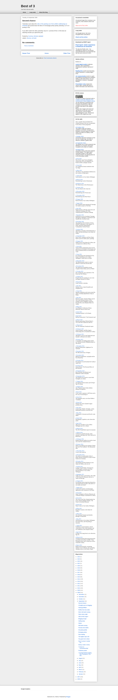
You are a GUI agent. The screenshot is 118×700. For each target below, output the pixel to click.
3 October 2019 (80, 136)
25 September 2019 (81, 143)
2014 (78, 579)
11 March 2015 (79, 325)
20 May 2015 (79, 306)
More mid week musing (84, 612)
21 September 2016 (80, 236)
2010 (78, 588)
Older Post (66, 53)
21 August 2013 (79, 481)
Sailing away (81, 621)
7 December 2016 (80, 215)
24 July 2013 (78, 492)
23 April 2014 (79, 418)
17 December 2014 (80, 346)
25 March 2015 (79, 319)
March (80, 669)
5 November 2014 (80, 355)
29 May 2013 (79, 508)
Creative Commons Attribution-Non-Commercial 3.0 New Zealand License (85, 100)
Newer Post (26, 53)
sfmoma (29, 38)
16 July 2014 (78, 397)
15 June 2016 (79, 254)
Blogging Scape (82, 618)
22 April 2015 (79, 312)
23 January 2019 (79, 187)
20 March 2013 (79, 537)
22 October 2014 (79, 360)
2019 (78, 568)
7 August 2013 (79, 487)
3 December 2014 (80, 351)
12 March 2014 (79, 432)
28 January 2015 (79, 339)
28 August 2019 (80, 149)
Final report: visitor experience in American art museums (85, 45)
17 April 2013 (79, 525)
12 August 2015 (79, 276)
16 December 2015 (80, 260)
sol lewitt (34, 38)
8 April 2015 (78, 316)
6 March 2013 (79, 545)
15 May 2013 (79, 513)
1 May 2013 (78, 519)
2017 (78, 572)
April (80, 667)
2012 (78, 583)
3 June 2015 (78, 297)
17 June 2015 (79, 291)
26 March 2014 (79, 428)
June (80, 662)
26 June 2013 (79, 504)
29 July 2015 (78, 281)
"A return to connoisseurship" (83, 647)
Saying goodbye (82, 607)
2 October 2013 (79, 466)
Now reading (81, 634)
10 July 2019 (78, 158)
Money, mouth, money (84, 644)
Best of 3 (28, 6)
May (80, 665)
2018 (78, 570)
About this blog (43, 12)
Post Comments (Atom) (50, 58)
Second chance (82, 603)
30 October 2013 (79, 461)
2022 (78, 561)
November (81, 596)
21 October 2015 (79, 271)
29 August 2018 (79, 199)
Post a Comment (29, 45)
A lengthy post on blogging (85, 605)
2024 (78, 556)
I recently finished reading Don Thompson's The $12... (85, 654)
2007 (78, 676)
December (81, 594)
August (81, 658)
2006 (78, 679)
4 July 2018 (78, 208)
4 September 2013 (80, 474)
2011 (78, 585)
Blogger (68, 696)
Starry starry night (82, 614)
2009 (78, 590)
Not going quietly (82, 630)
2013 (78, 581)
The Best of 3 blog (80, 98)
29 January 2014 (79, 444)
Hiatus (80, 623)
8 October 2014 (79, 365)
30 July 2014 (78, 392)
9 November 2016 (80, 221)
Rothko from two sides (84, 609)
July (80, 660)
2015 (78, 576)
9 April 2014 (78, 423)
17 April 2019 (79, 175)
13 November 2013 (80, 454)
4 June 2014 (78, 407)
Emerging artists (82, 632)
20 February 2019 (80, 183)
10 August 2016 (79, 241)
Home (24, 12)
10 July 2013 (78, 498)
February (81, 671)
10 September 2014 (80, 376)
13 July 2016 (78, 246)
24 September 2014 (80, 371)
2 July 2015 (78, 285)
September (82, 601)
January (81, 674)
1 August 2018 (79, 203)
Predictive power (82, 650)
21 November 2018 (80, 195)
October (81, 599)
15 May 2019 (79, 170)
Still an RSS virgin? (83, 616)
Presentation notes (81, 84)
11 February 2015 (80, 334)
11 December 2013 (80, 450)
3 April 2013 (78, 532)
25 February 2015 (80, 329)
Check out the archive (82, 37)
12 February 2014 (80, 439)
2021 (78, 563)
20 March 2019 (79, 179)
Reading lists (79, 71)
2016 (78, 574)
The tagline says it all (83, 636)
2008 (78, 592)
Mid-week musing (82, 625)
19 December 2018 (80, 191)
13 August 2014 (79, 386)
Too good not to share (83, 639)
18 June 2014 (79, 402)
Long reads (33, 12)
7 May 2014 (78, 412)
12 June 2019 (79, 165)
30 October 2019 (80, 127)
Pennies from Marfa (83, 627)
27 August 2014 (79, 381)
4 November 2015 (80, 266)
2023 (78, 559)
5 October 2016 (79, 229)
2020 (78, 565)
